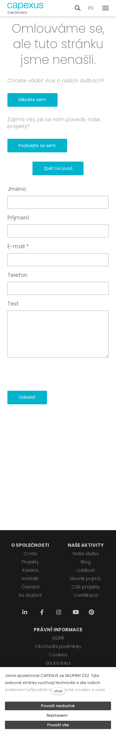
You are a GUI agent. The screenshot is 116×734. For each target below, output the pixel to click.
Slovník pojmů (85, 578)
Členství (30, 586)
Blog (86, 562)
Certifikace (86, 595)
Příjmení (18, 217)
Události (86, 570)
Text (13, 303)
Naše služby (86, 553)
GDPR (58, 638)
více (58, 691)
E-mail (18, 246)
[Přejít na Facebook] (42, 612)
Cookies (58, 654)
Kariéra (30, 570)
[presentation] (54, 374)
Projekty (30, 562)
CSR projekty (85, 586)
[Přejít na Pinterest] (91, 612)
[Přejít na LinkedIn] (25, 612)
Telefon (17, 275)
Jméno (16, 189)
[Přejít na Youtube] (76, 612)
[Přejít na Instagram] (59, 612)
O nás (30, 553)
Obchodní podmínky (58, 646)
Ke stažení (30, 595)
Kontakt (30, 578)
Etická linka (58, 663)
